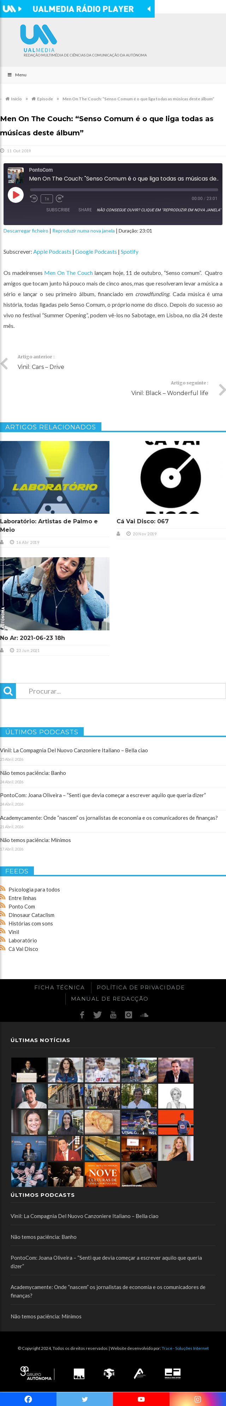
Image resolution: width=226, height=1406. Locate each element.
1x (46, 199)
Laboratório (22, 940)
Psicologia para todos (34, 889)
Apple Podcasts (52, 251)
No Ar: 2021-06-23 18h (32, 638)
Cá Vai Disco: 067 (143, 521)
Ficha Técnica (59, 987)
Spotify (129, 251)
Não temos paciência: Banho (33, 773)
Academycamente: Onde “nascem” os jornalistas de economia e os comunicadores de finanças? (109, 817)
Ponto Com (21, 906)
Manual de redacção (110, 998)
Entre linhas (22, 898)
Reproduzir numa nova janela (83, 231)
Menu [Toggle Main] (16, 74)
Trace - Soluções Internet (185, 1348)
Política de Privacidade (141, 987)
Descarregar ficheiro (26, 231)
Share (85, 210)
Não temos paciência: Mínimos (35, 840)
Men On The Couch (68, 272)
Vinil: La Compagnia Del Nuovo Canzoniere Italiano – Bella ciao (74, 750)
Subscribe (58, 210)
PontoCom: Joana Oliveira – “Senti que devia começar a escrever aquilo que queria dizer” (103, 795)
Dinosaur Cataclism (31, 915)
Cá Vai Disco (23, 949)
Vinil (13, 932)
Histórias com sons (30, 923)
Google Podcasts (96, 251)
